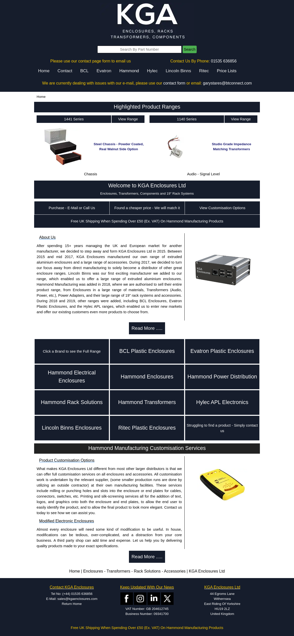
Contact (64, 70)
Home (43, 70)
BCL (84, 70)
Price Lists (226, 70)
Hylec (152, 70)
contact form (174, 83)
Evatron (104, 70)
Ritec (204, 70)
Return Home (72, 604)
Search (189, 49)
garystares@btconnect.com (227, 83)
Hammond (129, 70)
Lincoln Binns (178, 70)
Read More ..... (146, 328)
